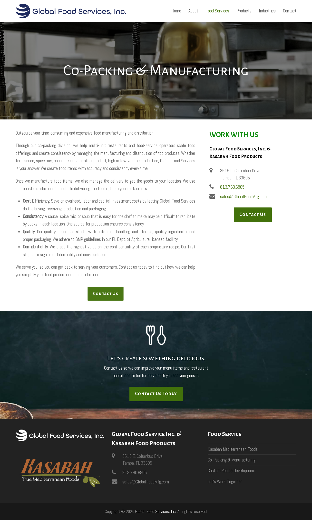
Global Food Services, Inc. (155, 511)
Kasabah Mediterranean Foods (233, 449)
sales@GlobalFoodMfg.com (243, 197)
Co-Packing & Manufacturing (231, 460)
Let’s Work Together (225, 482)
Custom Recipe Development (232, 471)
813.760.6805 (232, 187)
